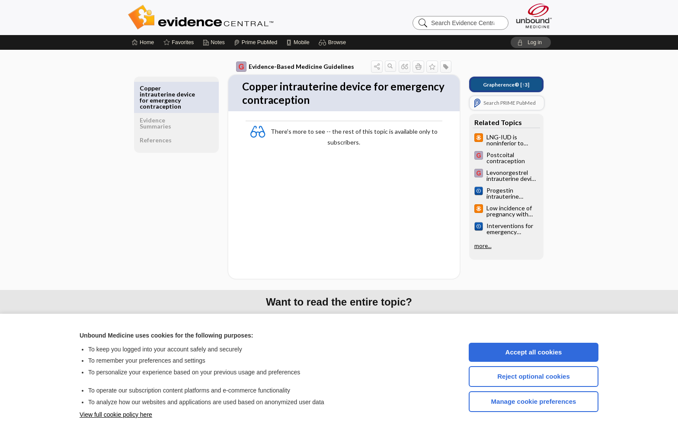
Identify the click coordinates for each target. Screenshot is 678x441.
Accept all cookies (533, 352)
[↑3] (500, 84)
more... (477, 245)
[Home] (143, 42)
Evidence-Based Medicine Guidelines (289, 66)
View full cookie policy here (116, 414)
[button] (334, 42)
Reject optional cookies (533, 376)
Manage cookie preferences (533, 401)
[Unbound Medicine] (534, 15)
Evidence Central (235, 17)
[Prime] (255, 42)
